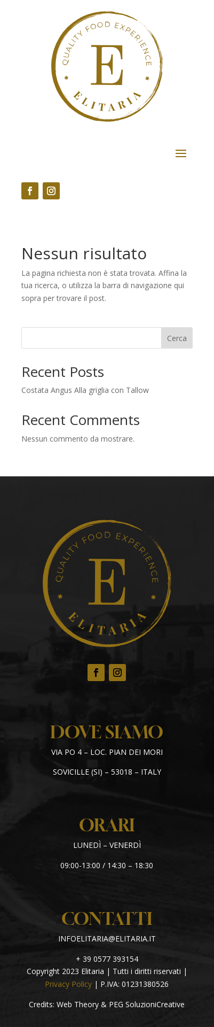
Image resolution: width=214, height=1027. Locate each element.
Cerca (177, 338)
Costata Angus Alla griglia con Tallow (85, 390)
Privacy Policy (68, 984)
